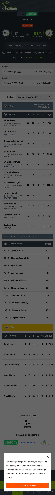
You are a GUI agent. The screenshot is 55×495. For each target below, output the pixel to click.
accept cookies (27, 485)
